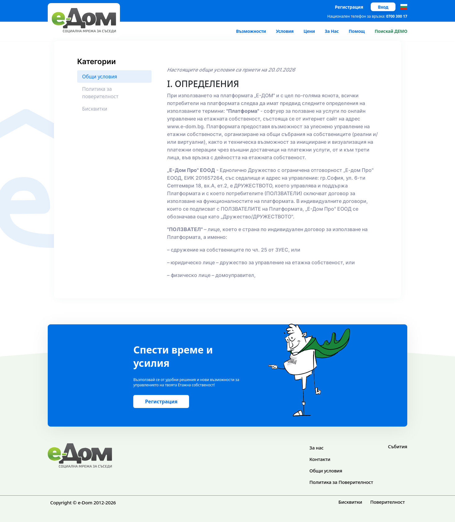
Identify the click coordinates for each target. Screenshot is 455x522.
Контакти (319, 459)
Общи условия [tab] (99, 76)
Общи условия (325, 470)
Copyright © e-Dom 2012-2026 (83, 502)
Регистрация (349, 7)
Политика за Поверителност (341, 482)
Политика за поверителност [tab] (100, 93)
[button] (403, 7)
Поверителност (387, 502)
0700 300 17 (396, 16)
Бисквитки (350, 502)
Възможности (251, 31)
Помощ (357, 31)
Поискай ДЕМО (391, 31)
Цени (309, 31)
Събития (397, 446)
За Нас (332, 31)
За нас (316, 448)
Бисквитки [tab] (94, 108)
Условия (285, 31)
